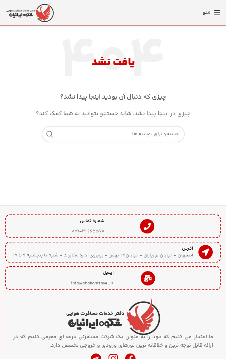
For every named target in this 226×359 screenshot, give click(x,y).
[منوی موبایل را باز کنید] (211, 12)
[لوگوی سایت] (30, 12)
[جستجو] (113, 134)
